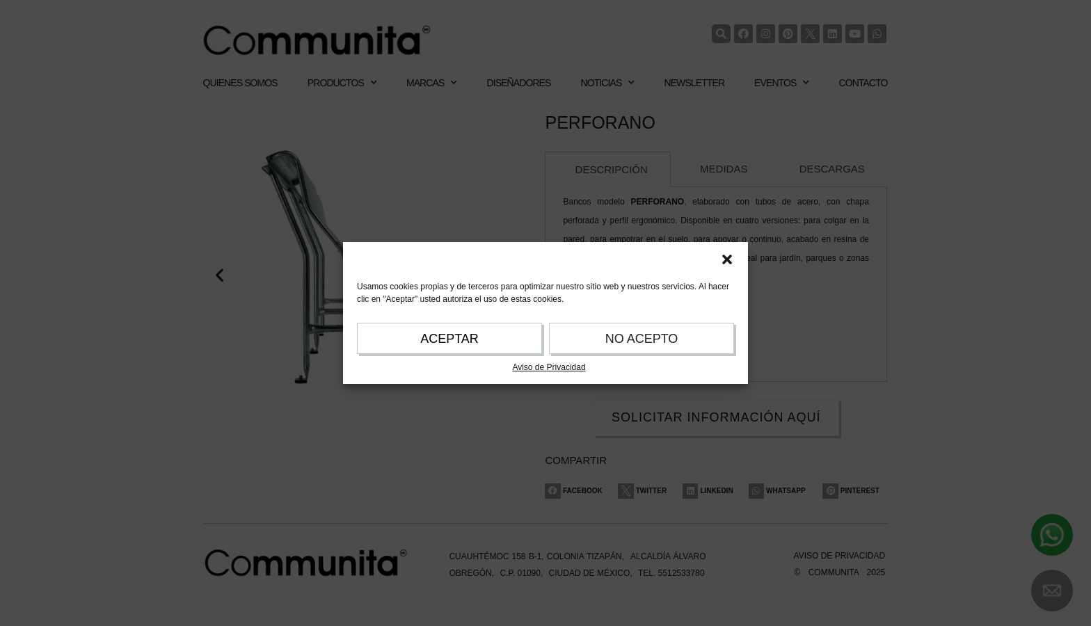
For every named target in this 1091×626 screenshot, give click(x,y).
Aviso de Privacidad (548, 367)
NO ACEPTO (641, 339)
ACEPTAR (449, 339)
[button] (727, 259)
